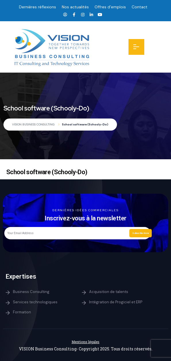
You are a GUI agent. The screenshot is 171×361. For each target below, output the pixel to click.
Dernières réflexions (37, 6)
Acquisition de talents (108, 291)
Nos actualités (75, 6)
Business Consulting (31, 291)
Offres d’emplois (110, 6)
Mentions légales (85, 341)
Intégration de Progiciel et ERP (115, 302)
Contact (139, 6)
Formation (22, 312)
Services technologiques (35, 302)
